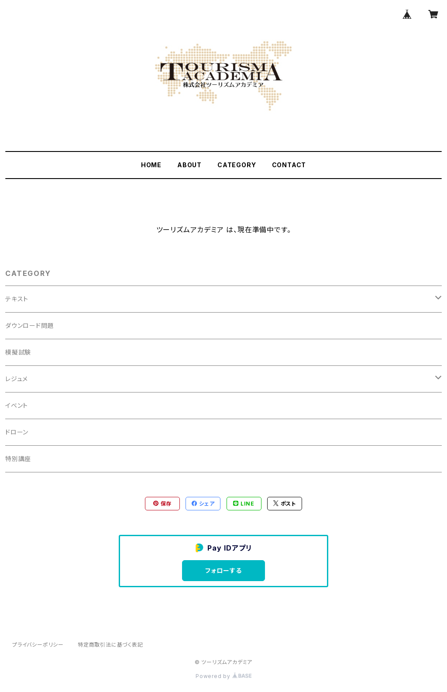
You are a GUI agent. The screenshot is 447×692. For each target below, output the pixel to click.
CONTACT (289, 165)
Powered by (223, 676)
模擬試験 (18, 352)
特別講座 (18, 458)
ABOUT (189, 165)
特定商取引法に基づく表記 (110, 644)
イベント (16, 405)
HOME (151, 165)
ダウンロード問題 (29, 325)
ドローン (16, 432)
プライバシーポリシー (38, 644)
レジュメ (16, 378)
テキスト (16, 299)
